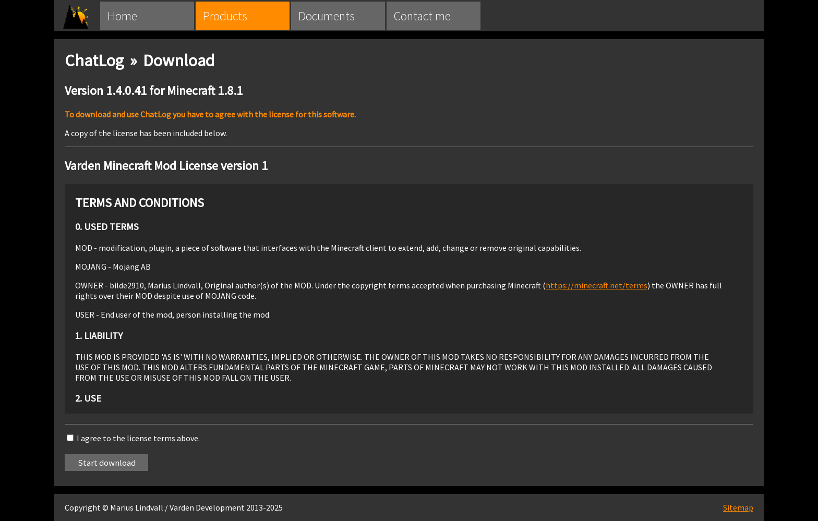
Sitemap (738, 507)
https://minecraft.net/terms (596, 285)
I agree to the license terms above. (138, 438)
